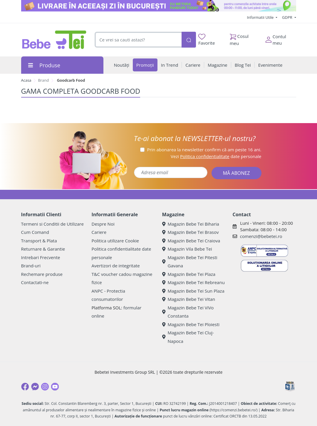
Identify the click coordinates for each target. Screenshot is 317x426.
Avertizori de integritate (116, 266)
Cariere (99, 232)
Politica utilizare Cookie (115, 241)
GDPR (287, 17)
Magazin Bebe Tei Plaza (189, 274)
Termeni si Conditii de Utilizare (52, 224)
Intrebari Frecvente (40, 257)
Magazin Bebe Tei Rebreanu (193, 282)
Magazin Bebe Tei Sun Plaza (193, 291)
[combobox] (138, 40)
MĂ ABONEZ (236, 173)
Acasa (26, 80)
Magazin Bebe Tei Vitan (188, 299)
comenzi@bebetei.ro (261, 236)
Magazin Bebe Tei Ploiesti (191, 324)
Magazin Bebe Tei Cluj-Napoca (188, 337)
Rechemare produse (42, 274)
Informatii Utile (260, 17)
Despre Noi (103, 224)
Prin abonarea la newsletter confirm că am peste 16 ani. (204, 149)
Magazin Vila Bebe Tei (187, 249)
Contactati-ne (35, 282)
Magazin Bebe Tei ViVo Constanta (188, 312)
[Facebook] (25, 386)
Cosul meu (239, 38)
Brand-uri (31, 266)
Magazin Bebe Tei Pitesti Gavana (189, 261)
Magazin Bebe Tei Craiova (191, 241)
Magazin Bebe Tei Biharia (190, 224)
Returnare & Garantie (43, 249)
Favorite (206, 40)
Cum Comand (35, 232)
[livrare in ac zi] (158, 5)
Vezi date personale (216, 156)
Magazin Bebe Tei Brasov (190, 232)
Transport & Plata (39, 241)
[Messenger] (35, 386)
